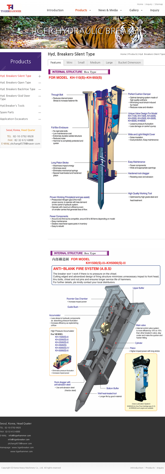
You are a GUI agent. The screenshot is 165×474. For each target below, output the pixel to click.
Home (140, 4)
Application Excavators (14, 119)
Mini (69, 62)
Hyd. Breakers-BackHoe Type (17, 89)
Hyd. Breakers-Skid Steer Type (15, 97)
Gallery (136, 11)
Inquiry (149, 4)
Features (55, 62)
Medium (95, 62)
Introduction (55, 10)
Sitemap (159, 4)
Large (109, 62)
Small (81, 62)
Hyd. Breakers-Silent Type (15, 76)
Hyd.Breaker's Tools (12, 105)
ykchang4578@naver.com (25, 143)
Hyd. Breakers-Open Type (15, 82)
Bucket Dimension (129, 62)
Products (83, 11)
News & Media (110, 11)
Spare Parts (7, 112)
